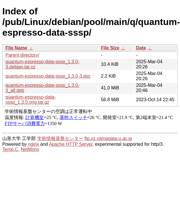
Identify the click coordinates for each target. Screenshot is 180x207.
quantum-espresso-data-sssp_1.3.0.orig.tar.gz (30, 100)
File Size (110, 47)
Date (141, 47)
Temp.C (10, 149)
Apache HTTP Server (70, 144)
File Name (16, 47)
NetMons (30, 149)
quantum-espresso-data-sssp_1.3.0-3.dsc (47, 76)
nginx (33, 144)
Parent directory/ (22, 55)
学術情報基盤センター (60, 138)
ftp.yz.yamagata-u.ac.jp (108, 138)
